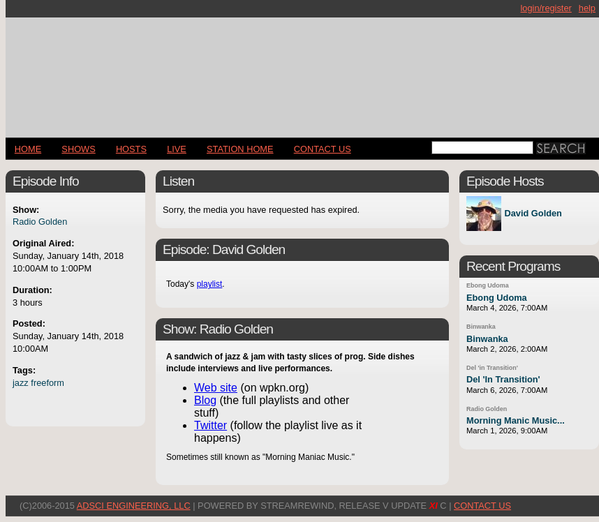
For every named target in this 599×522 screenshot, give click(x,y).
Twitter (210, 425)
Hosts (131, 149)
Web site (215, 388)
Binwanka (481, 326)
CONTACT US (322, 149)
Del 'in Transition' (492, 367)
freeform (47, 383)
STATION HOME (240, 149)
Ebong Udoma (487, 285)
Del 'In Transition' (503, 379)
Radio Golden (40, 221)
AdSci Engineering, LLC (134, 505)
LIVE (176, 149)
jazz (21, 383)
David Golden (532, 214)
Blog (205, 400)
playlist (210, 284)
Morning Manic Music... (515, 420)
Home (28, 149)
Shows (78, 149)
